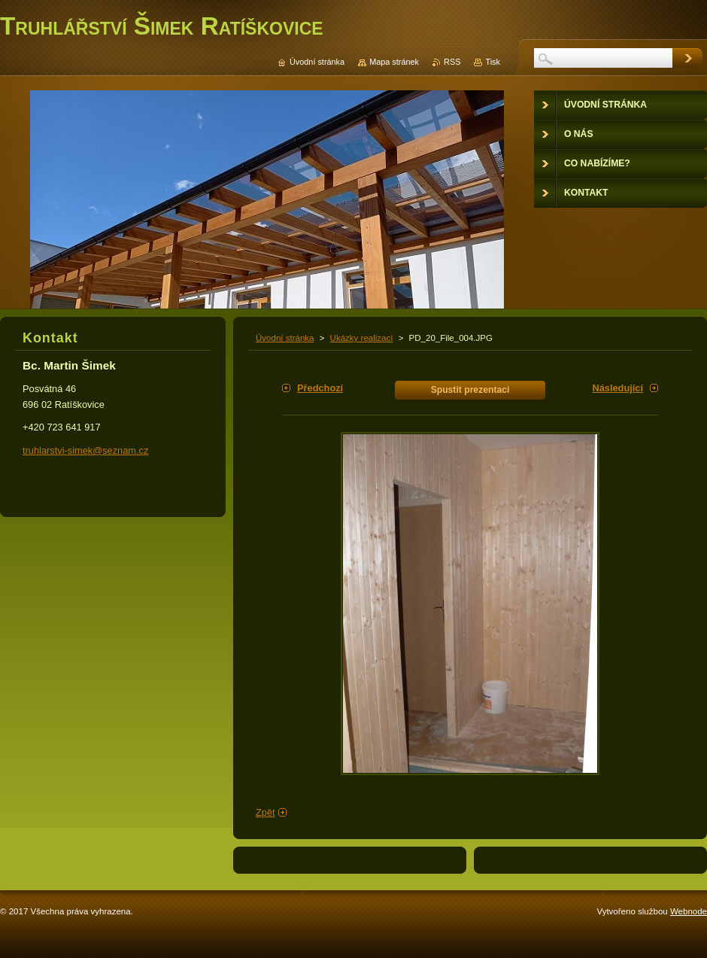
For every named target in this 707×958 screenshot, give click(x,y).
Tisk (492, 61)
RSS (452, 61)
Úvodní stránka (285, 337)
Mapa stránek (394, 61)
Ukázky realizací (361, 337)
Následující (617, 388)
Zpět (265, 812)
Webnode (688, 911)
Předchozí (320, 388)
